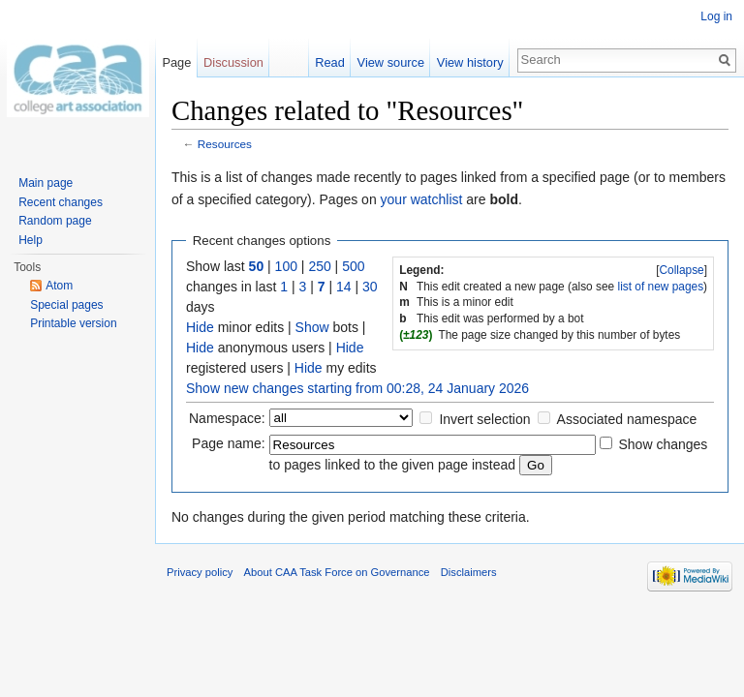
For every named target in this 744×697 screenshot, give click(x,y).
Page (176, 62)
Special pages (66, 305)
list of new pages (661, 286)
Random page (54, 220)
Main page (45, 183)
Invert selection (484, 419)
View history (470, 62)
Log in (716, 16)
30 (370, 286)
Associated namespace (627, 419)
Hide (200, 327)
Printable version (73, 323)
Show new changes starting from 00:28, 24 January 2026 (357, 388)
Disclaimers (469, 572)
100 (286, 266)
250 (319, 266)
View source (390, 62)
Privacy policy (199, 572)
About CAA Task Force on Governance (337, 572)
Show (312, 327)
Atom (59, 285)
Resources (225, 143)
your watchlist (422, 199)
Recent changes (60, 202)
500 (353, 266)
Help (30, 240)
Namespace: (227, 418)
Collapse (681, 270)
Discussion (233, 62)
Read (330, 62)
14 (344, 286)
